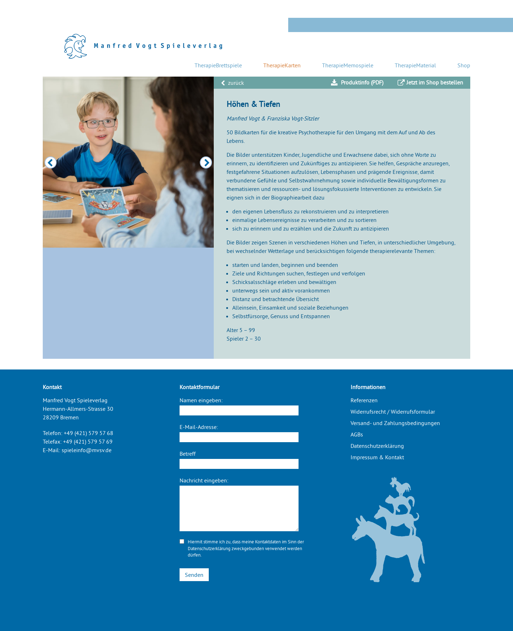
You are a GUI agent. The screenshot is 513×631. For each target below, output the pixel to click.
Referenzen (364, 400)
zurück (232, 82)
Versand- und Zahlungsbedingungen (395, 422)
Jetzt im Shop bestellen (430, 83)
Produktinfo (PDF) (357, 83)
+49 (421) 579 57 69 (88, 441)
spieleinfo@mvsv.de (87, 450)
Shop (463, 65)
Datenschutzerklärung (209, 548)
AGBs (357, 434)
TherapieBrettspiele (218, 65)
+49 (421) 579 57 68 (88, 432)
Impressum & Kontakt (377, 457)
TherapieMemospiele (347, 65)
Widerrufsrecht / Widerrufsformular (393, 411)
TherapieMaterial (415, 65)
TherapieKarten (282, 65)
